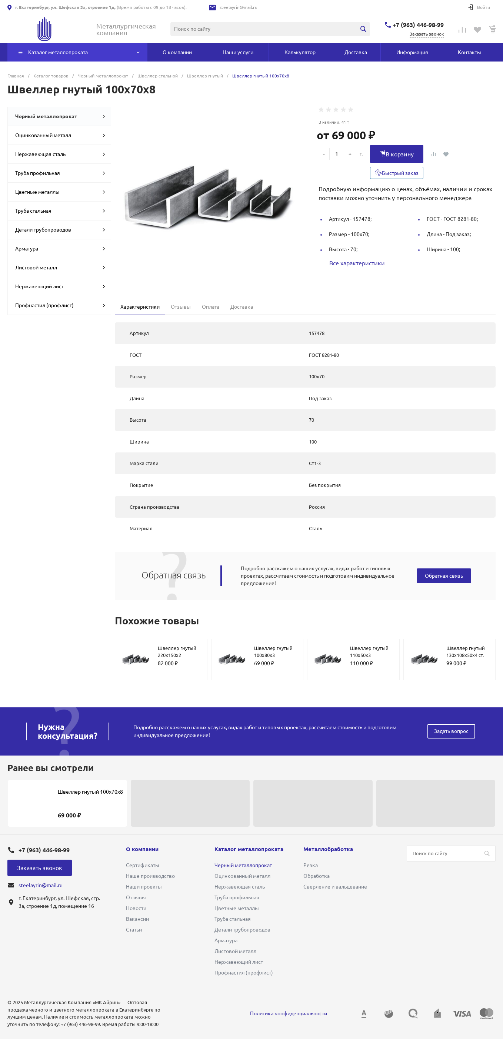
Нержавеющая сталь (60, 154)
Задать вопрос (451, 731)
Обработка (316, 876)
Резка (310, 865)
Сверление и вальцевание (335, 887)
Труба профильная (60, 173)
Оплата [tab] (210, 307)
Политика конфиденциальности (288, 1013)
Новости (136, 908)
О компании (142, 849)
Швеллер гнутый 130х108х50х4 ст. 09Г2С (465, 655)
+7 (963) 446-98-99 (418, 24)
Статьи (134, 930)
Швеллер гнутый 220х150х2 (177, 651)
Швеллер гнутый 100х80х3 (273, 651)
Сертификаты (142, 865)
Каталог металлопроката (248, 849)
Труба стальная (60, 211)
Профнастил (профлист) (60, 305)
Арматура (60, 248)
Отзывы (136, 897)
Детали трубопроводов (60, 229)
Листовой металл (60, 267)
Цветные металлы (60, 192)
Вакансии (137, 919)
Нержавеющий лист (60, 286)
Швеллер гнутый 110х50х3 (369, 651)
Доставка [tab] (241, 307)
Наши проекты (144, 887)
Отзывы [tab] (181, 307)
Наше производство (150, 876)
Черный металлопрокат (60, 116)
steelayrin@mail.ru (238, 7)
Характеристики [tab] (140, 307)
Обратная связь (444, 576)
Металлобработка (328, 849)
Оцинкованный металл (60, 135)
